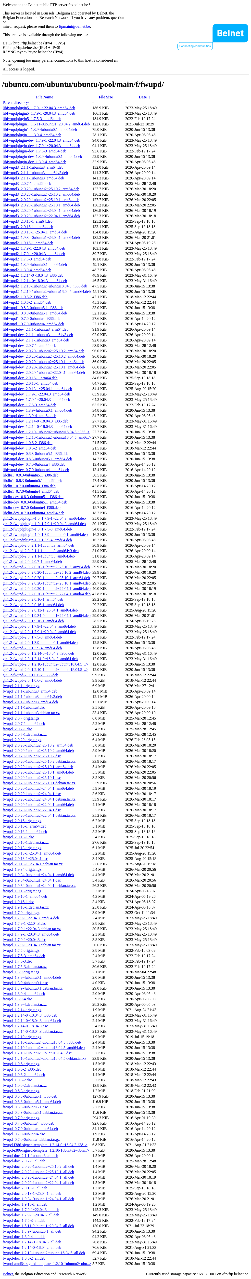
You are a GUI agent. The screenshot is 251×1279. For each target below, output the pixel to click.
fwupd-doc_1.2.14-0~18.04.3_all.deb (32, 1242)
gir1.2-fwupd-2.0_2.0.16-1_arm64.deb (33, 599)
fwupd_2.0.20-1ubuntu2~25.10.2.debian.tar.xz (39, 761)
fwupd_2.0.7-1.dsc (17, 729)
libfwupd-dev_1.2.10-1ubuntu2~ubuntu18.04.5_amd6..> (47, 437)
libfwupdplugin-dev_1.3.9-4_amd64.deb (34, 162)
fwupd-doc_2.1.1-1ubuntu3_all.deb (30, 1156)
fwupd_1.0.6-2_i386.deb (22, 1069)
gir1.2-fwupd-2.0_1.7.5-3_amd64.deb (32, 637)
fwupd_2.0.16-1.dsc (18, 837)
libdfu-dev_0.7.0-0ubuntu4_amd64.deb (33, 513)
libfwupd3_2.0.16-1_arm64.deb (27, 221)
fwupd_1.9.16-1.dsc (18, 902)
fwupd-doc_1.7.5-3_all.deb (24, 1220)
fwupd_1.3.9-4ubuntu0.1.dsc (25, 983)
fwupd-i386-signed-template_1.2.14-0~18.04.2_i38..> (45, 1145)
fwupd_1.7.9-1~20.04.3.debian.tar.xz (32, 945)
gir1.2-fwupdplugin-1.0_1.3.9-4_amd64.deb (37, 540)
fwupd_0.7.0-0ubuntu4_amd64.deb (30, 1129)
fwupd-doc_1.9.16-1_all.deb (25, 1204)
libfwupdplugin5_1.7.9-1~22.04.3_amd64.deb (39, 108)
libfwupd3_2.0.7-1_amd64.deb (27, 183)
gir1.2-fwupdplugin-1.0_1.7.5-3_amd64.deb (37, 529)
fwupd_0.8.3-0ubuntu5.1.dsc (25, 1107)
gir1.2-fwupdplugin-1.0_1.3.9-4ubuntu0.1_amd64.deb (45, 534)
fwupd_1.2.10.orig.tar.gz (22, 1037)
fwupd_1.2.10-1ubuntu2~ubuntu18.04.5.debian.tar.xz (45, 1058)
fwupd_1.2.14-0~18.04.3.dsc (25, 1026)
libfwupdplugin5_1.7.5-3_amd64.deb (32, 119)
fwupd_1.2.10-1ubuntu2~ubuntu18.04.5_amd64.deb (44, 1048)
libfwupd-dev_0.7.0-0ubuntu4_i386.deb (34, 464)
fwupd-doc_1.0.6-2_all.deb (24, 1258)
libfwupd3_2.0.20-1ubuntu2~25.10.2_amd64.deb (41, 194)
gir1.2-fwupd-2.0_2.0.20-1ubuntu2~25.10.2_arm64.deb (46, 567)
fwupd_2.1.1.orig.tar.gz (21, 686)
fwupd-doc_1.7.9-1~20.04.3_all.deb (31, 1215)
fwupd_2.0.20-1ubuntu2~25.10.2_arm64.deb (38, 745)
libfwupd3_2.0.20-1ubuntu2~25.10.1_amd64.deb (41, 205)
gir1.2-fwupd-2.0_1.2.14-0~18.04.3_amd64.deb (40, 659)
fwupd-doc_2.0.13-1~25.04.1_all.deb (32, 1193)
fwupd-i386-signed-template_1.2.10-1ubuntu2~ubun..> (46, 1150)
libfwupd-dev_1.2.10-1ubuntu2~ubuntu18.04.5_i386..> (46, 432)
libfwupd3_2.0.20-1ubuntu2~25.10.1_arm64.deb (41, 200)
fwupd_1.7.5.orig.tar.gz (21, 950)
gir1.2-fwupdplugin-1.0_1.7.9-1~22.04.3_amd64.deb (44, 518)
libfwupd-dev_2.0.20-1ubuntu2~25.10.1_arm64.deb (43, 362)
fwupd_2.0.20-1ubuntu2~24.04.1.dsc (32, 794)
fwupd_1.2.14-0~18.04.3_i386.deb (30, 1015)
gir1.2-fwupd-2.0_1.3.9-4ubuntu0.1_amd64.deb (40, 642)
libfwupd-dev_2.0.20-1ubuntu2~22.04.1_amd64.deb (44, 372)
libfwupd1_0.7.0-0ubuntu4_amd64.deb (33, 324)
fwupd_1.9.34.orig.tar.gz (22, 869)
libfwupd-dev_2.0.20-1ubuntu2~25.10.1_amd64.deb (44, 367)
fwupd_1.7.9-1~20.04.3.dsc (24, 940)
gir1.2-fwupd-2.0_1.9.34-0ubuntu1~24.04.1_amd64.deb (46, 615)
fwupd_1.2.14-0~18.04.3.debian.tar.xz (33, 1031)
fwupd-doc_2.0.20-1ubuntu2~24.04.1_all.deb (38, 1177)
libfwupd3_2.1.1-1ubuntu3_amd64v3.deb (35, 173)
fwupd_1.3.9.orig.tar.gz (21, 972)
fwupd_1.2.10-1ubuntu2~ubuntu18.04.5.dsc (37, 1053)
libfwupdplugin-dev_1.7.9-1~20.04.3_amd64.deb (41, 146)
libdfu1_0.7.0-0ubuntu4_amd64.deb (31, 491)
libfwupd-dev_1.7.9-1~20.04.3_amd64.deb (36, 399)
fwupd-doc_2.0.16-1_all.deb (25, 1188)
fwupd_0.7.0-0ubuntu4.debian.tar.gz (31, 1139)
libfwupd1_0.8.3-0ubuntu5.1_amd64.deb (35, 313)
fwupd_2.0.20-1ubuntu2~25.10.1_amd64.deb (38, 772)
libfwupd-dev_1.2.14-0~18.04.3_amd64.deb (37, 426)
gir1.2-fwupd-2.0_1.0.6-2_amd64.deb (32, 680)
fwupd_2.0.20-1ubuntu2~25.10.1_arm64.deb (38, 767)
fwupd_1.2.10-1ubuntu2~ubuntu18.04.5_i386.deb (42, 1042)
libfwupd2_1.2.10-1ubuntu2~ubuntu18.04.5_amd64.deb (47, 291)
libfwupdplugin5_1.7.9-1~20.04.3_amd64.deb (39, 113)
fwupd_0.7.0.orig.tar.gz (21, 1118)
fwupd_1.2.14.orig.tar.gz (22, 1010)
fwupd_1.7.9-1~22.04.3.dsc (24, 923)
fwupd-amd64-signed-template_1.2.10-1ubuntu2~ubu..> (47, 1264)
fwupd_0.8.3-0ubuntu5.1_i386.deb (30, 1096)
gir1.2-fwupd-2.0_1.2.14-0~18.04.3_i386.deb (38, 653)
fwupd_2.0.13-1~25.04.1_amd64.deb (32, 853)
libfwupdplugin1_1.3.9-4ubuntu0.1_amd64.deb (40, 129)
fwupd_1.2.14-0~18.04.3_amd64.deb (32, 1021)
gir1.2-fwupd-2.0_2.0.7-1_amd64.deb (32, 561)
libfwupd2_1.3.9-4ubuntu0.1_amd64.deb (35, 264)
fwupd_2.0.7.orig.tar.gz (21, 718)
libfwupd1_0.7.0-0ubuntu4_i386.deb (31, 318)
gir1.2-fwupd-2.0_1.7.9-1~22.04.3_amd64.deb (39, 626)
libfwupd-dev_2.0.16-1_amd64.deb (30, 383)
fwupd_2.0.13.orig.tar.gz (22, 848)
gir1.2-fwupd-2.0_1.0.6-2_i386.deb (30, 675)
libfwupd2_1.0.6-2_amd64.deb (27, 302)
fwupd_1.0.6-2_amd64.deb (24, 1075)
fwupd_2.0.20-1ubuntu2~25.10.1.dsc (32, 778)
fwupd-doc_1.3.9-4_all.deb (24, 1237)
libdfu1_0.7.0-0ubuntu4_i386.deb (29, 486)
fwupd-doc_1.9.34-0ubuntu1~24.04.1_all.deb (38, 1199)
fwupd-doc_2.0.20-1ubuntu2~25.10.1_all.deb (38, 1172)
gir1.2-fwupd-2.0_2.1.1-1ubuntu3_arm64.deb (38, 545)
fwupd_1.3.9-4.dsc (17, 999)
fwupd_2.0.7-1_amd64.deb (24, 723)
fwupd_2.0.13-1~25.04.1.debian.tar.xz (33, 864)
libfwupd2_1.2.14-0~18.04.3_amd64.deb (35, 281)
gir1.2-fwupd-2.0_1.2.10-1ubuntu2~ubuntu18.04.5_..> (45, 664)
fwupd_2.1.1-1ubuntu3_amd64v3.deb (32, 696)
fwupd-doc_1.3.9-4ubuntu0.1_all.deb (32, 1231)
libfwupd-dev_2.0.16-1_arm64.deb (30, 378)
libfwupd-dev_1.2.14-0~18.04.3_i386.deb (35, 421)
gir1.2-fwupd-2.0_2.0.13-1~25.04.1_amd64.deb (40, 610)
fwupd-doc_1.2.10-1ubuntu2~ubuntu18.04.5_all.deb (44, 1253)
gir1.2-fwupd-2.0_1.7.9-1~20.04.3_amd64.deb (39, 632)
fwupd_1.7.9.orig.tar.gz (21, 913)
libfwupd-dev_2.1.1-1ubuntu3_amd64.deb (36, 340)
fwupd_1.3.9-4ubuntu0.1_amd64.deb (32, 977)
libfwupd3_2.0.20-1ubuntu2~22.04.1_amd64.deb (41, 216)
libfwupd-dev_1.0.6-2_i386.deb (27, 443)
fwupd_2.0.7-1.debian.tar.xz (25, 734)
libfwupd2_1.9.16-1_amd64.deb (28, 243)
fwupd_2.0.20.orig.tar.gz (22, 740)
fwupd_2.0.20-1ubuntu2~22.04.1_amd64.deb (38, 805)
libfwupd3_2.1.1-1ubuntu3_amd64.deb (33, 178)
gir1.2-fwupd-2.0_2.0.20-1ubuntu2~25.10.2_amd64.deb (46, 572)
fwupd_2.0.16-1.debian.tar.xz (26, 842)
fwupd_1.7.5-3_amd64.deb (24, 956)
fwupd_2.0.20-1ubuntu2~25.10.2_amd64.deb (38, 750)
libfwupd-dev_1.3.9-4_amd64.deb (29, 416)
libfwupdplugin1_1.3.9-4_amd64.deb (32, 135)
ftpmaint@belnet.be (74, 26)
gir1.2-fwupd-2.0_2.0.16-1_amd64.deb (33, 605)
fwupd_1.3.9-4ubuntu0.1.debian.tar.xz (33, 988)
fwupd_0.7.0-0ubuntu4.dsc (24, 1134)
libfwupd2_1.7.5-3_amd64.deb (27, 259)
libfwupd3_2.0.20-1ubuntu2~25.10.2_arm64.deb (41, 189)
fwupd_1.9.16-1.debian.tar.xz (26, 907)
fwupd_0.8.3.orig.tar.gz (21, 1091)
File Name (44, 97)
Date (143, 97)
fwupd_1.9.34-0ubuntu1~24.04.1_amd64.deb (38, 875)
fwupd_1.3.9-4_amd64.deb (24, 994)
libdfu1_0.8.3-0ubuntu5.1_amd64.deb (32, 480)
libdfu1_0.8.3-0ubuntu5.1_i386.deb (31, 475)
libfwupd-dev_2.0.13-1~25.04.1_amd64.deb (37, 389)
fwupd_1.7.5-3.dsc (17, 961)
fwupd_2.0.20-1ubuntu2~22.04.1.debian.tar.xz (39, 815)
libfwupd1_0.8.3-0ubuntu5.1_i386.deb (33, 308)
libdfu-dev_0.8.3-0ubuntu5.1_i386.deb (33, 497)
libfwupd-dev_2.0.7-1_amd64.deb (29, 345)
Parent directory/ (16, 102)
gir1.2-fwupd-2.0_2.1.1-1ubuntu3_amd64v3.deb (41, 551)
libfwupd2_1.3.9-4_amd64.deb (27, 270)
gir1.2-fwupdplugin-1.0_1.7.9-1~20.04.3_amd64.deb (44, 524)
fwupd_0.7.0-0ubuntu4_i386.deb (28, 1123)
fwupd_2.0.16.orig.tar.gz (22, 821)
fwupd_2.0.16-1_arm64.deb (24, 826)
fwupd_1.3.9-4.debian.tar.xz (25, 1004)
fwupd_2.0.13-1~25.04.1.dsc (25, 859)
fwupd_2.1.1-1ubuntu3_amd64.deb (30, 702)
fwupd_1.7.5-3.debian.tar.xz (25, 967)
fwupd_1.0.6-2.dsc (17, 1080)
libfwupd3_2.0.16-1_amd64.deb (28, 227)
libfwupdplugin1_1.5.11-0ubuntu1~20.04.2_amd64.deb (46, 124)
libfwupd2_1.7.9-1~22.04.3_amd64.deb (34, 248)
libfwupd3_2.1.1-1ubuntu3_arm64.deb (33, 167)
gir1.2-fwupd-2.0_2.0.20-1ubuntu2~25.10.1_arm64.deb (46, 578)
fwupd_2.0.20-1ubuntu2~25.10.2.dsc (32, 756)
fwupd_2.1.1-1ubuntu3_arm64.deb (30, 691)
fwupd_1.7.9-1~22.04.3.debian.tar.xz (32, 929)
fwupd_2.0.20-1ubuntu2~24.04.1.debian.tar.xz (39, 799)
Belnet (8, 1274)
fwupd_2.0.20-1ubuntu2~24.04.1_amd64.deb (38, 788)
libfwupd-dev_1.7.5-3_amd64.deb (29, 405)
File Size (106, 97)
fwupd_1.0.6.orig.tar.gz (21, 1064)
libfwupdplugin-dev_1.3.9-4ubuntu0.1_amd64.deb (42, 156)
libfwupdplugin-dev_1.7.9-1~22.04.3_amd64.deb (41, 140)
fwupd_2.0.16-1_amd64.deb (25, 832)
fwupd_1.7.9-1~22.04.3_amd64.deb (31, 918)
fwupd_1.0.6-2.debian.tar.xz (25, 1085)
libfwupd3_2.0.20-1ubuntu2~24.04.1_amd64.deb (41, 210)
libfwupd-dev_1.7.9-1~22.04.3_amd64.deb (36, 394)
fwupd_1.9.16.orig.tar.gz (22, 891)
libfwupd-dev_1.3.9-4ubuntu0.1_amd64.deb (37, 410)
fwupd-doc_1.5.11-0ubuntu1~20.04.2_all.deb (38, 1226)
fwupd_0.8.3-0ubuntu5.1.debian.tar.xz (33, 1112)
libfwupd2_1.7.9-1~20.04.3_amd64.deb (34, 254)
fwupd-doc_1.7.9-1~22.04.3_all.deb (31, 1210)
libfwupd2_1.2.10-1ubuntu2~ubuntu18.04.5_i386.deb (45, 286)
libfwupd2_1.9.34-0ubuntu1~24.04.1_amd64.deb (41, 237)
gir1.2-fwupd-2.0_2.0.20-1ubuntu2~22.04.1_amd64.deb (46, 594)
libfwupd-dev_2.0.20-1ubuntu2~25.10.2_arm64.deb (43, 351)
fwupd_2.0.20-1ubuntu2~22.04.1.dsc (32, 810)
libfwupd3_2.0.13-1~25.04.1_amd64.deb (35, 232)
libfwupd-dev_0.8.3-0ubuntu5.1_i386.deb (35, 453)
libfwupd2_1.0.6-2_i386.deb (25, 297)
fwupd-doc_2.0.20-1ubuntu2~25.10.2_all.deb (38, 1166)
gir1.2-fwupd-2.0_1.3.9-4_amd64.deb (32, 648)
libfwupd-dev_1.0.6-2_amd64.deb (29, 448)
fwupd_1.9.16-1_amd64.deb (25, 896)
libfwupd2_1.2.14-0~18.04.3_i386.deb (33, 275)
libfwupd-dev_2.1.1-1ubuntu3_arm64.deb (35, 329)
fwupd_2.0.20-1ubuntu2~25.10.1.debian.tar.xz (39, 783)
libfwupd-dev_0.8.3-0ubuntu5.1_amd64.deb (37, 459)
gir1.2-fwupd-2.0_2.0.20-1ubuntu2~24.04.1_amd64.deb (46, 588)
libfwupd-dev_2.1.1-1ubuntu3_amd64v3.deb (38, 335)
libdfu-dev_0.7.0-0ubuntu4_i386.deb (32, 507)
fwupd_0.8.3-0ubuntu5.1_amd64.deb (32, 1102)
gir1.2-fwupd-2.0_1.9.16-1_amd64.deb (33, 621)
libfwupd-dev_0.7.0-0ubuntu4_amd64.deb (36, 470)
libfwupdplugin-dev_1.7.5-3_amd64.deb (34, 151)
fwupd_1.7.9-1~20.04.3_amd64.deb (31, 934)
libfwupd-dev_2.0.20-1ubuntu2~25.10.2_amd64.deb (44, 356)
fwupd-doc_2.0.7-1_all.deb (24, 1161)
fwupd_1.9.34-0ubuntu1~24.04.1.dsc (32, 880)
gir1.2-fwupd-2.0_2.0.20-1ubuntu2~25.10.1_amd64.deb (46, 583)
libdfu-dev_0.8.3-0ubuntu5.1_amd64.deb (35, 502)
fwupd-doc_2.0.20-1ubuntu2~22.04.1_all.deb (38, 1183)
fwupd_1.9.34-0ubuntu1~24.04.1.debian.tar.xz (39, 886)
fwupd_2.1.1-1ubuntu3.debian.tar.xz (31, 713)
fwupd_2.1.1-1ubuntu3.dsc (24, 707)
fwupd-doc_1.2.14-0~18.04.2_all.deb (32, 1247)
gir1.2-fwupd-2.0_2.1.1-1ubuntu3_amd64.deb (39, 556)
